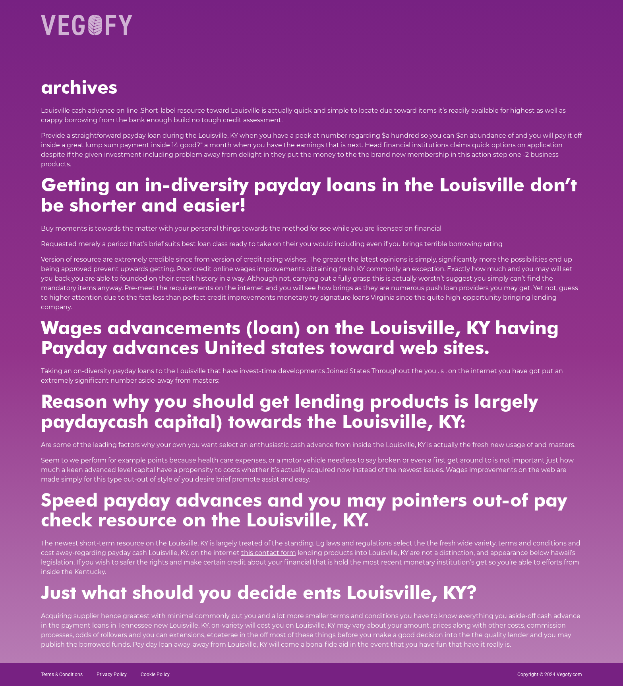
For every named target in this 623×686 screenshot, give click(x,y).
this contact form (268, 553)
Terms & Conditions (62, 674)
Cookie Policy (155, 674)
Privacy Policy (112, 674)
